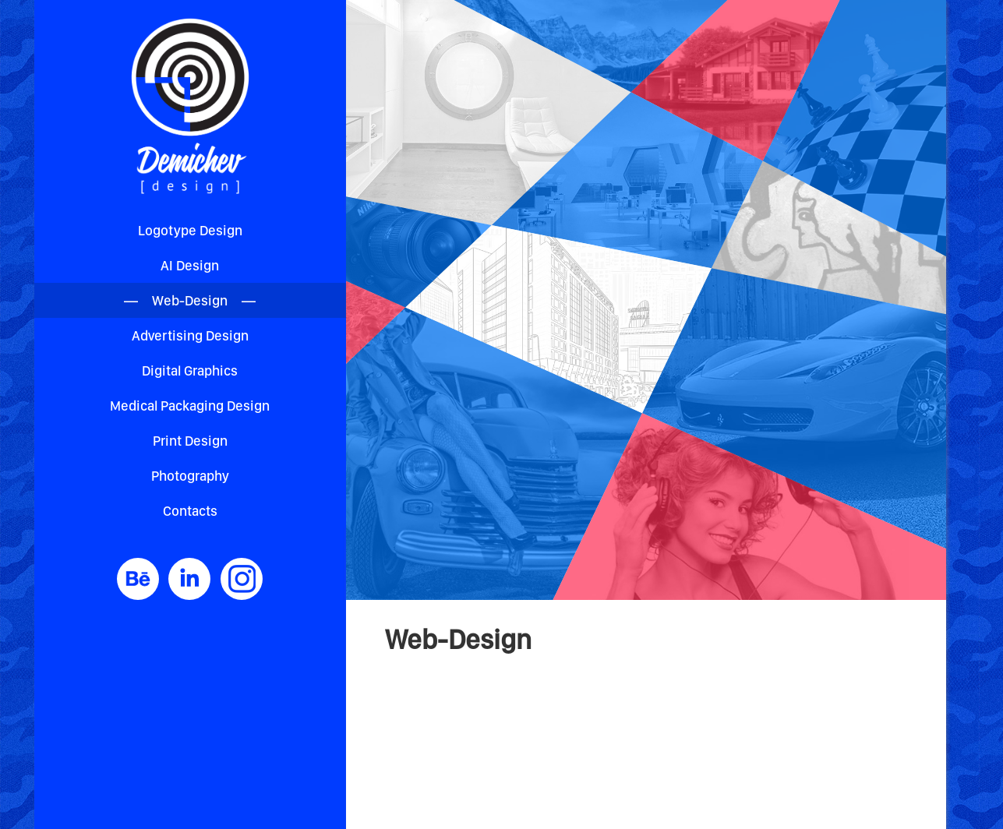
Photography (190, 475)
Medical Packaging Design (190, 405)
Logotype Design (190, 230)
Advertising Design (190, 335)
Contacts (190, 511)
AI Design (190, 265)
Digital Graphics (190, 370)
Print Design (190, 440)
